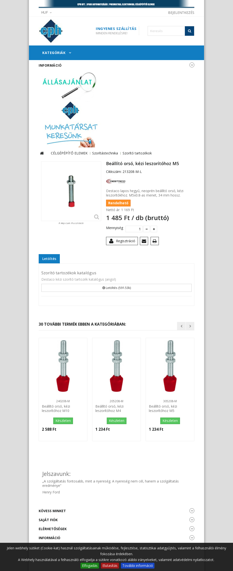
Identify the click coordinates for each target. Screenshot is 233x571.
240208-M (63, 401)
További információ (137, 565)
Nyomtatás (155, 242)
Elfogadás (90, 565)
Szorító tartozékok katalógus (68, 273)
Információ (50, 65)
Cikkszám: (114, 172)
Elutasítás (109, 565)
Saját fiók (48, 519)
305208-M (170, 401)
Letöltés (49, 258)
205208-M (116, 401)
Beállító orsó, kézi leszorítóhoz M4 (109, 408)
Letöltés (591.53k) (116, 288)
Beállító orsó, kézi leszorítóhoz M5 (163, 408)
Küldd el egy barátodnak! (145, 242)
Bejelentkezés (181, 12)
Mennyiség (114, 228)
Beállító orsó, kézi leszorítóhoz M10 (56, 408)
